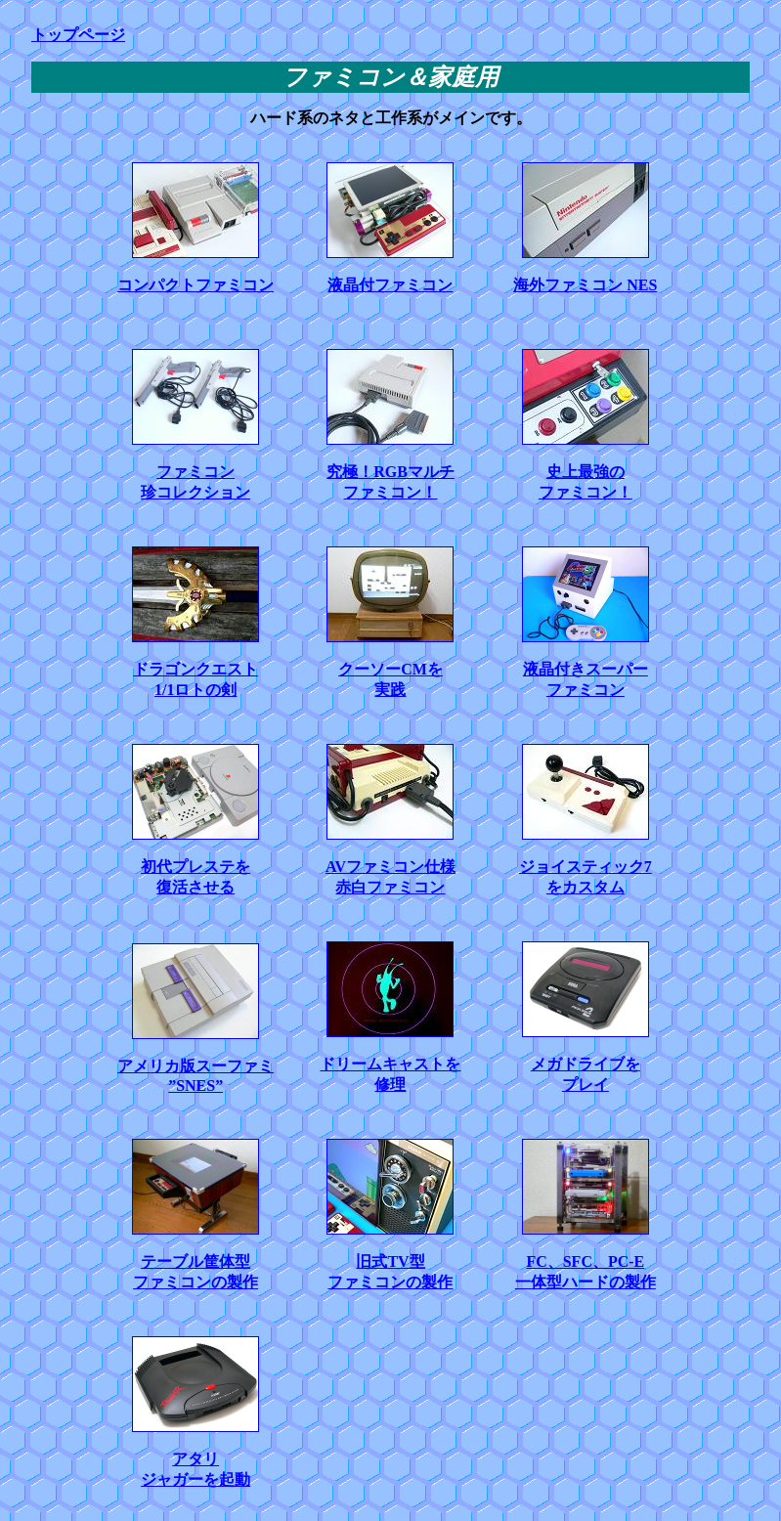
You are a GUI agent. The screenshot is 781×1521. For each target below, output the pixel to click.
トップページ (78, 34)
